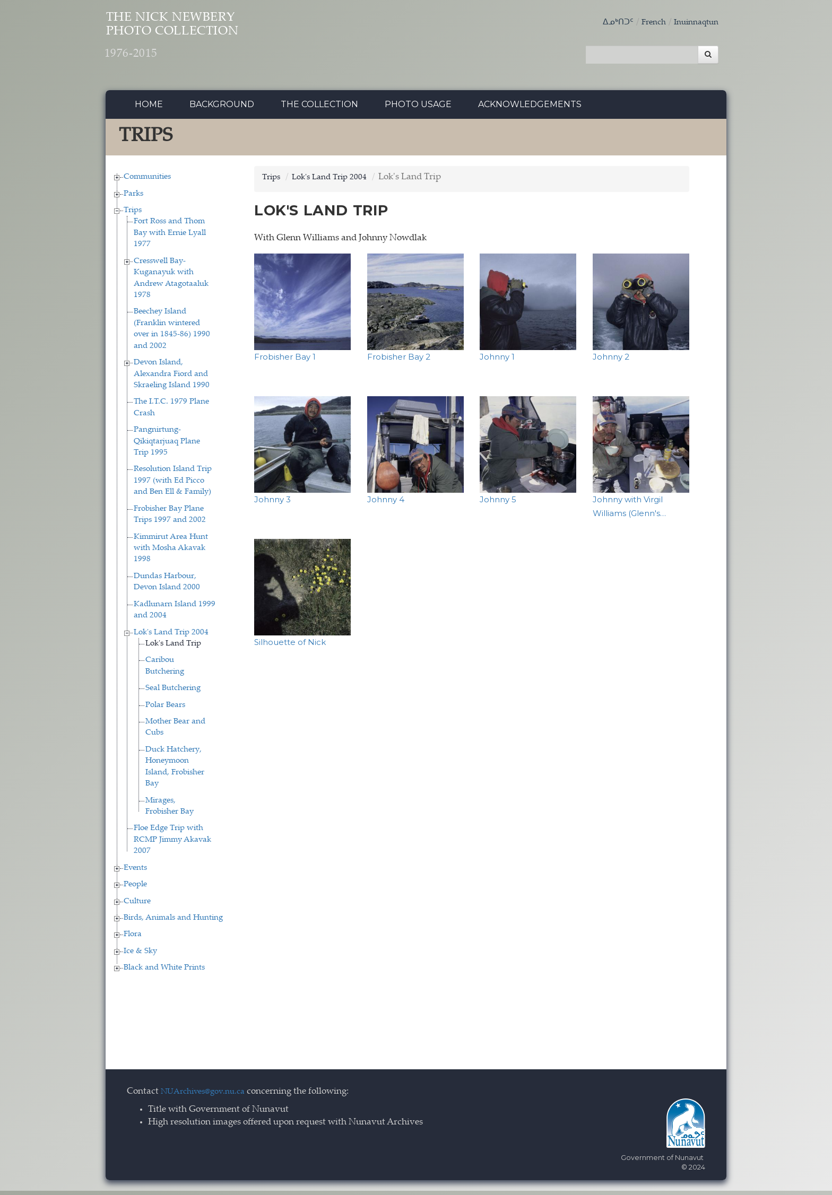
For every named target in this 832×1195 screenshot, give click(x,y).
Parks (133, 198)
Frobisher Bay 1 (285, 361)
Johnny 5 (498, 504)
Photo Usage (418, 108)
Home (149, 108)
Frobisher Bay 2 (398, 361)
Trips (133, 215)
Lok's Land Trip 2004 (171, 637)
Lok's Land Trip (173, 648)
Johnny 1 (497, 361)
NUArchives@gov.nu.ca (208, 1096)
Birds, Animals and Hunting (173, 922)
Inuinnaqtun (693, 22)
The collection (319, 108)
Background (221, 108)
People (135, 889)
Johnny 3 (272, 504)
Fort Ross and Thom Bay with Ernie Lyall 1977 (170, 237)
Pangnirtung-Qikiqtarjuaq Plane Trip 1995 (167, 445)
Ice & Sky (140, 956)
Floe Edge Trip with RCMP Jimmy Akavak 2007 (172, 844)
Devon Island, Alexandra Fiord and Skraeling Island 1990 (172, 378)
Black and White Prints (164, 972)
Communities (147, 181)
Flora (133, 939)
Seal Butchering (173, 693)
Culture (137, 906)
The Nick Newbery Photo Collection (204, 42)
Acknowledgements (530, 108)
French (646, 22)
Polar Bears (165, 709)
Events (135, 872)
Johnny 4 (385, 504)
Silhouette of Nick (290, 647)
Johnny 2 (611, 361)
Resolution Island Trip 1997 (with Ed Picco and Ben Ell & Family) (173, 485)
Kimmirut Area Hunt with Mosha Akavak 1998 (171, 552)
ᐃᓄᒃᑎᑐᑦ (607, 22)
